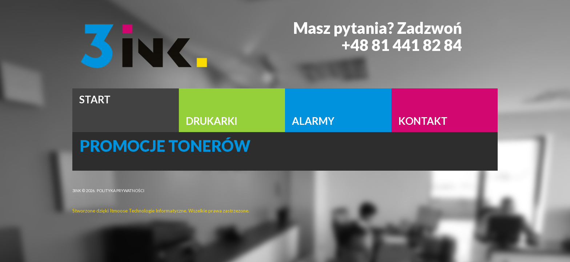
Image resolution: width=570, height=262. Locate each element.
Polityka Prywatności (120, 190)
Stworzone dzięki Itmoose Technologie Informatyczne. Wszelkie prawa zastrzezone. (160, 211)
